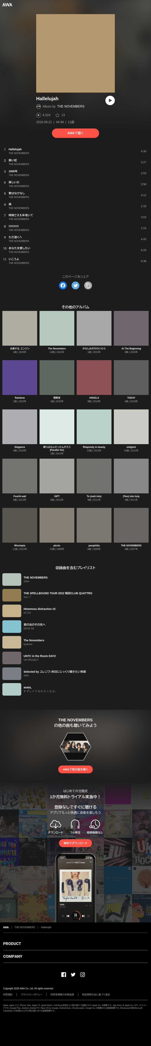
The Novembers (57, 348)
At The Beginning (131, 348)
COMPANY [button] (12, 956)
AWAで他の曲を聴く (75, 769)
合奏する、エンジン (19, 348)
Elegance (20, 447)
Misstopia (19, 545)
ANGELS (94, 397)
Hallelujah (46, 927)
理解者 (57, 397)
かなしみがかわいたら (94, 348)
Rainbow (20, 397)
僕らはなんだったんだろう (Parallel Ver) (57, 448)
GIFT (57, 496)
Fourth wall (20, 496)
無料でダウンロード (75, 843)
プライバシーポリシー (31, 994)
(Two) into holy (131, 496)
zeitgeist (131, 447)
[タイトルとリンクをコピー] (88, 285)
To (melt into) (94, 496)
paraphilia (94, 545)
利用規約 (8, 994)
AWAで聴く (75, 133)
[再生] (110, 100)
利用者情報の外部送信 (62, 994)
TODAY (131, 397)
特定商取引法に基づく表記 (96, 994)
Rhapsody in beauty (94, 447)
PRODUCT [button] (12, 943)
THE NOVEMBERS (71, 106)
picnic (56, 545)
